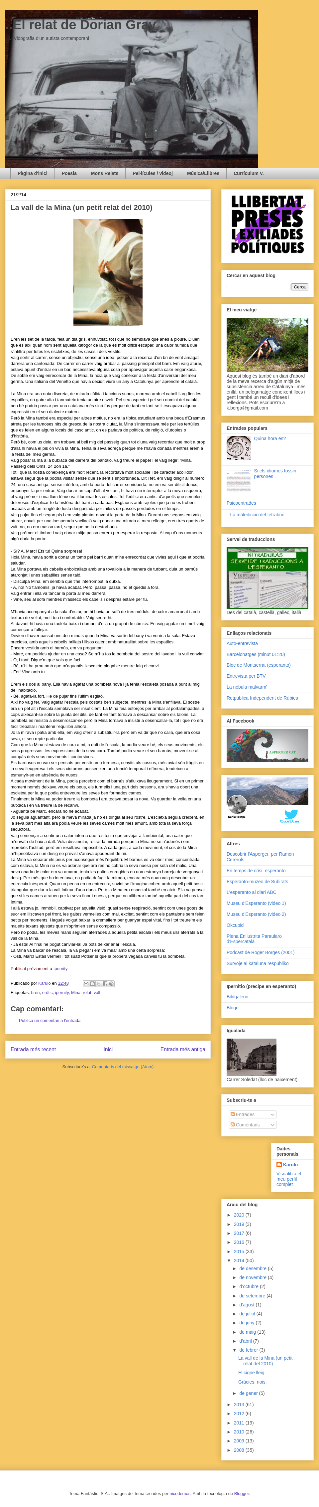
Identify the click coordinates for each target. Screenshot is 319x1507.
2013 (240, 1404)
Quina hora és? (270, 438)
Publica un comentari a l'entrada (49, 1020)
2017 (240, 1233)
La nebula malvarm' (247, 687)
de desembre (253, 1268)
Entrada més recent (33, 1049)
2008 (240, 1450)
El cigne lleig (251, 1372)
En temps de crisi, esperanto (256, 870)
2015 (240, 1251)
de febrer (249, 1350)
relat (87, 992)
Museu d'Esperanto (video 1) (256, 903)
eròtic (47, 992)
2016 (240, 1242)
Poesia (69, 173)
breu (35, 992)
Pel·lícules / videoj (153, 173)
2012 (240, 1413)
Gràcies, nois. (252, 1382)
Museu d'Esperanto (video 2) (256, 914)
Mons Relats (104, 173)
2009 (240, 1440)
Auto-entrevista (242, 643)
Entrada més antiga (182, 1049)
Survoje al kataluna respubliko (258, 963)
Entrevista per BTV (246, 676)
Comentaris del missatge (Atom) (123, 1066)
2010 (240, 1431)
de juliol (247, 1313)
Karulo (290, 1164)
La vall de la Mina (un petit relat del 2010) (265, 1360)
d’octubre (249, 1286)
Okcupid (235, 925)
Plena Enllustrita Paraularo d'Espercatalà (254, 938)
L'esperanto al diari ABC (251, 892)
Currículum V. (249, 173)
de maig (248, 1332)
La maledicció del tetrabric (257, 514)
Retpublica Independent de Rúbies (262, 698)
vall (97, 992)
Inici (108, 1049)
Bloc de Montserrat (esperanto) (259, 665)
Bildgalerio (237, 996)
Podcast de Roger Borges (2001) (261, 952)
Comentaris (245, 1124)
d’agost (247, 1304)
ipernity (62, 992)
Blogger (241, 1493)
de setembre (252, 1295)
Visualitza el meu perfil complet (288, 1179)
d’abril (246, 1341)
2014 (240, 1260)
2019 (240, 1224)
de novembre (253, 1277)
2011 (240, 1422)
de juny (247, 1322)
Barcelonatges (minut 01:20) (256, 654)
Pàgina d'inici (33, 173)
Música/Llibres (203, 173)
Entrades (243, 1114)
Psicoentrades (241, 503)
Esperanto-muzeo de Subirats (257, 881)
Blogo (233, 1007)
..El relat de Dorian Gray (80, 24)
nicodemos (179, 1493)
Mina (75, 992)
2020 (240, 1215)
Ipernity (60, 968)
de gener (249, 1393)
